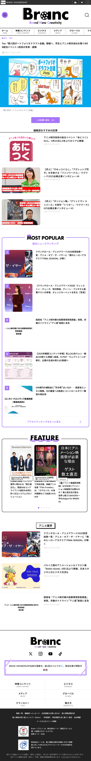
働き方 (68, 704)
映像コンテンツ (23, 31)
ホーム (5, 31)
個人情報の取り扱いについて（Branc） (27, 717)
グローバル (75, 31)
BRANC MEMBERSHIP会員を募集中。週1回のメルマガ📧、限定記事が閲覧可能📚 (45, 667)
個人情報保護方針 (68, 713)
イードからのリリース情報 (46, 721)
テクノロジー (23, 704)
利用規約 (47, 717)
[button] (13, 81)
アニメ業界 (45, 525)
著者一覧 (19, 713)
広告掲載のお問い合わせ (51, 713)
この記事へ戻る (45, 120)
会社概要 (77, 717)
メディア (58, 31)
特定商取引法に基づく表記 (62, 717)
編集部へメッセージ (32, 713)
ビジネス (42, 31)
